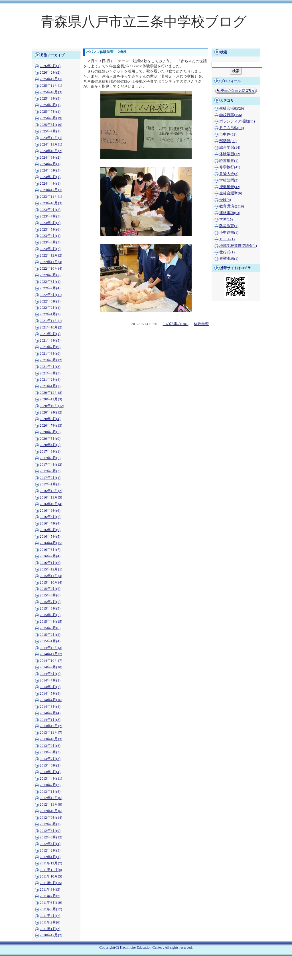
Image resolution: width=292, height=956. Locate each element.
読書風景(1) (228, 161)
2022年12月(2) (51, 255)
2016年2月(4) (50, 556)
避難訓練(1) (228, 259)
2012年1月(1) (50, 857)
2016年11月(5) (51, 497)
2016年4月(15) (51, 543)
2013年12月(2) (51, 726)
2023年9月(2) (50, 210)
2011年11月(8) (51, 870)
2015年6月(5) (50, 608)
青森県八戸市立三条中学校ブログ (143, 21)
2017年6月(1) (50, 451)
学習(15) (226, 219)
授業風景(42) (229, 187)
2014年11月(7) (51, 654)
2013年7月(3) (50, 759)
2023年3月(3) (50, 242)
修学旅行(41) (229, 167)
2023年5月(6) (50, 229)
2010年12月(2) (51, 935)
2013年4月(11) (51, 778)
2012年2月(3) (50, 850)
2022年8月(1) (50, 282)
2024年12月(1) (51, 138)
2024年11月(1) (51, 144)
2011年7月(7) (50, 896)
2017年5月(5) (50, 458)
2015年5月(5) (50, 615)
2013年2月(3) (50, 785)
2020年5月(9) (50, 439)
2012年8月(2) (50, 824)
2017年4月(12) (51, 465)
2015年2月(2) (50, 635)
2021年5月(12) (51, 360)
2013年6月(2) (50, 765)
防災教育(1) (228, 226)
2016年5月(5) (50, 536)
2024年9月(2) (50, 158)
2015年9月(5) (50, 589)
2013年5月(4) (50, 772)
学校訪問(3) (228, 180)
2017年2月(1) (50, 478)
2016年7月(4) (50, 523)
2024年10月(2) (51, 151)
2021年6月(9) (50, 354)
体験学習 (201, 324)
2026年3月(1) (50, 66)
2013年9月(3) (50, 746)
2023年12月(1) (51, 190)
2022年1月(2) (50, 314)
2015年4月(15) (51, 622)
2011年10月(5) (51, 876)
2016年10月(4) (51, 504)
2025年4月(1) (50, 131)
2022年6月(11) (51, 295)
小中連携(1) (228, 233)
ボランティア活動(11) (237, 121)
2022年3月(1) (50, 301)
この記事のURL (175, 324)
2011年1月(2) (50, 929)
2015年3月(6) (50, 628)
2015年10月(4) (51, 582)
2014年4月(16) (51, 700)
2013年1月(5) (50, 792)
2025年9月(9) (50, 98)
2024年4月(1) (50, 183)
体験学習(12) (229, 154)
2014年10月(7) (51, 661)
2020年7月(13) (51, 425)
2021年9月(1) (50, 334)
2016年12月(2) (51, 491)
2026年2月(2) (50, 72)
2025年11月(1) (51, 86)
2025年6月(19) (51, 118)
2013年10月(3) (51, 739)
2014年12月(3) (51, 648)
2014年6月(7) (50, 687)
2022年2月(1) (50, 308)
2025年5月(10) (51, 125)
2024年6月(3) (50, 170)
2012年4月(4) (50, 844)
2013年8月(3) (50, 752)
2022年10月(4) (51, 269)
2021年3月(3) (50, 373)
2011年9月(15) (51, 883)
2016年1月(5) (50, 563)
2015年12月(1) (51, 569)
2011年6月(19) (51, 903)
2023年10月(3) (51, 203)
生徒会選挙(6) (230, 193)
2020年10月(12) (52, 406)
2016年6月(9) (50, 530)
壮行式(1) (227, 252)
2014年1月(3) (50, 720)
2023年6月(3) (50, 223)
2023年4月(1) (50, 236)
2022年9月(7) (50, 275)
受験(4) (225, 200)
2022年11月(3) (51, 262)
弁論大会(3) (228, 174)
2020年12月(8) (51, 393)
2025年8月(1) (50, 105)
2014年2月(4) (50, 713)
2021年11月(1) (51, 321)
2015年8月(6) (50, 595)
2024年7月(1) (50, 164)
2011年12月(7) (51, 863)
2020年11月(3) (51, 399)
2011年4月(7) (50, 916)
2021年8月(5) (50, 340)
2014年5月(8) (50, 693)
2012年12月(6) (51, 798)
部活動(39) (227, 141)
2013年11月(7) (51, 733)
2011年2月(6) (50, 922)
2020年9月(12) (51, 412)
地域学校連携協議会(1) (238, 246)
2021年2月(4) (50, 380)
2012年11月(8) (51, 804)
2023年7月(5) (50, 216)
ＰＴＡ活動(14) (231, 128)
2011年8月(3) (50, 890)
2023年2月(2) (50, 249)
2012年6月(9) (50, 831)
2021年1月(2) (50, 386)
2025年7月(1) (50, 112)
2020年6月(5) (50, 432)
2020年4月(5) (50, 445)
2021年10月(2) (51, 327)
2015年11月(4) (51, 576)
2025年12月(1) (51, 79)
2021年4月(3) (50, 367)
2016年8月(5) (50, 517)
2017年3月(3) (50, 471)
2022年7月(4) (50, 288)
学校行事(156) (230, 115)
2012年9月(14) (51, 818)
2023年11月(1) (51, 197)
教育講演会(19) (231, 206)
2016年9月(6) (50, 511)
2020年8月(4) (50, 419)
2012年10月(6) (51, 811)
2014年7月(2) (50, 680)
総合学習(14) (229, 148)
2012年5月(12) (51, 837)
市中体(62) (227, 134)
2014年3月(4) (50, 707)
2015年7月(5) (50, 602)
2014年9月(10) (51, 667)
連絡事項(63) (229, 213)
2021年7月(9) (50, 347)
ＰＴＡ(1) (227, 239)
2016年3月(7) (50, 550)
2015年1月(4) (50, 641)
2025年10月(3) (51, 92)
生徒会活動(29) (231, 108)
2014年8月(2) (50, 674)
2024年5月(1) (50, 177)
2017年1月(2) (50, 484)
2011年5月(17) (51, 909)
